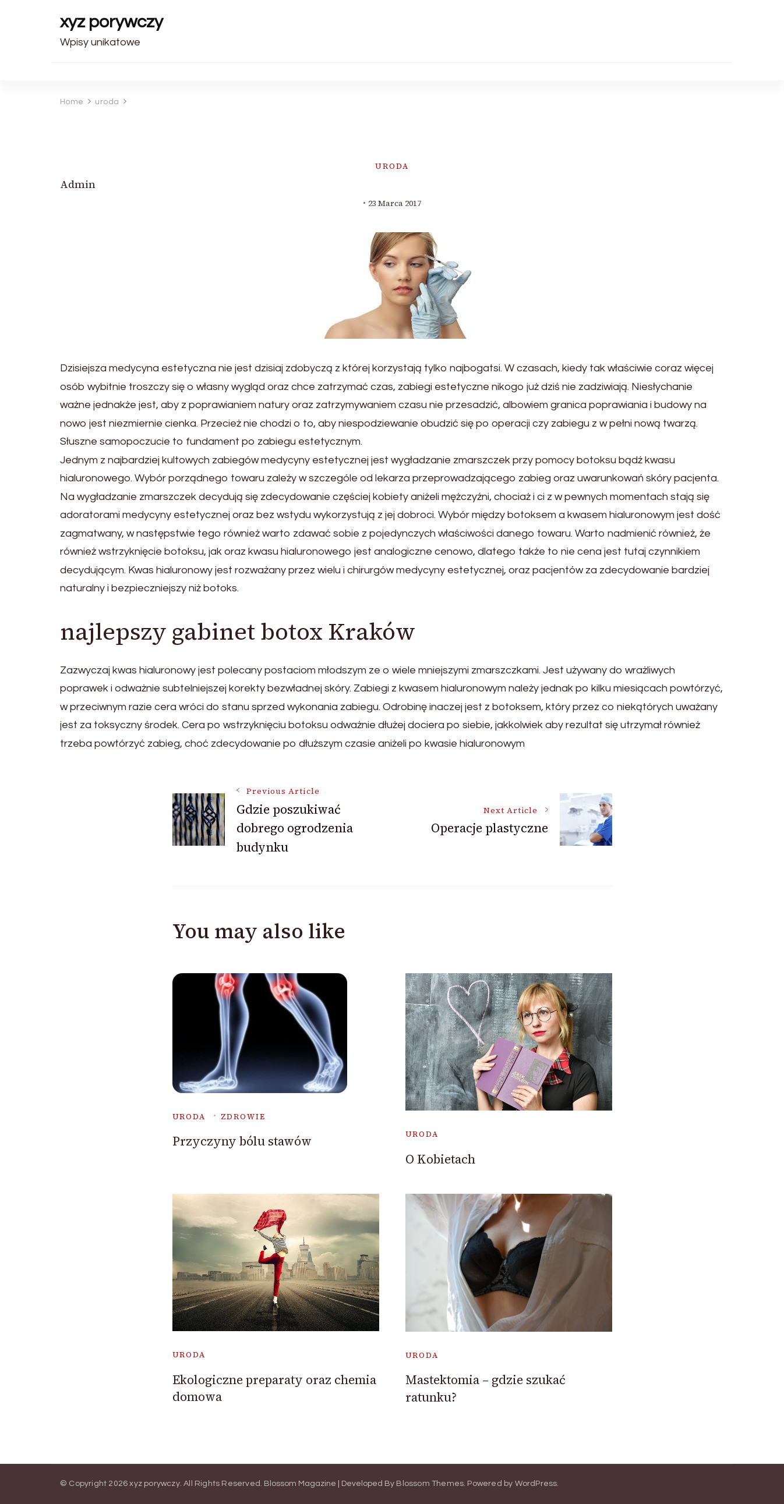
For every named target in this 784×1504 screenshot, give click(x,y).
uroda (391, 166)
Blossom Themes (430, 1484)
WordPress (536, 1484)
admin (78, 184)
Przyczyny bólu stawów (242, 1141)
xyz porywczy (111, 22)
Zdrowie (243, 1117)
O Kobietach (440, 1159)
